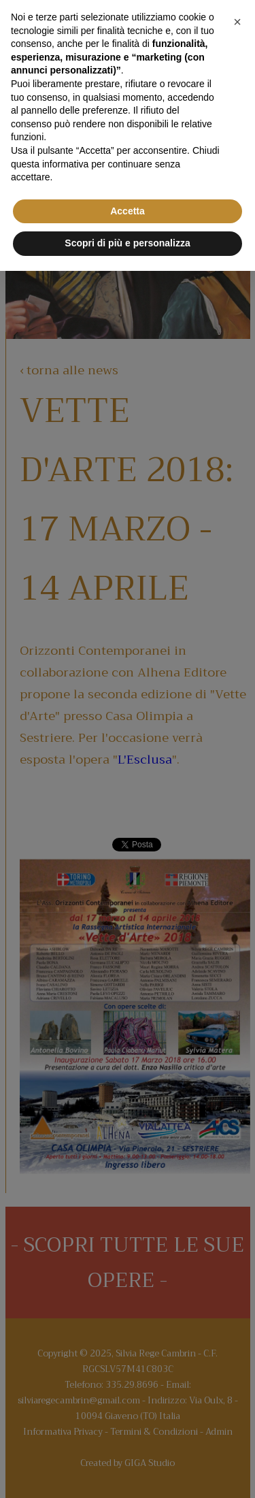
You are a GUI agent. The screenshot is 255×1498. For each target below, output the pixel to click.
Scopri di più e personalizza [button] (127, 243)
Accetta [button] (127, 211)
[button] (237, 22)
